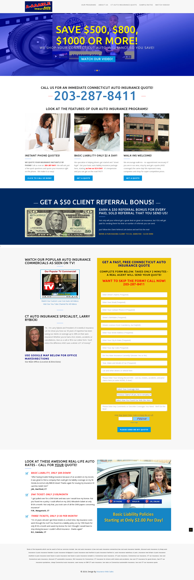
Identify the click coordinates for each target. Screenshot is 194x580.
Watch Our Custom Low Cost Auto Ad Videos (60, 301)
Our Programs (88, 5)
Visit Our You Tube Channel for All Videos (60, 304)
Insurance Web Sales (105, 571)
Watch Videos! (162, 5)
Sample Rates (146, 5)
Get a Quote (83, 178)
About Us (103, 5)
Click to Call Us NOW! (39, 178)
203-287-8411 (95, 95)
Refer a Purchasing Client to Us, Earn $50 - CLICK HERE (126, 234)
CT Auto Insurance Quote (124, 5)
